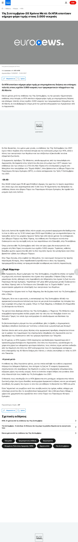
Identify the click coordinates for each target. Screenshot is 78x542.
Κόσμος (15, 8)
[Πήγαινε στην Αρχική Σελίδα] (8, 2)
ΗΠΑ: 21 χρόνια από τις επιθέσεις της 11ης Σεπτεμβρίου (22, 421)
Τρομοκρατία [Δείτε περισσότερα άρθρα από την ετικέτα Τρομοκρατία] (48, 441)
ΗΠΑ (21, 8)
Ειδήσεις (8, 8)
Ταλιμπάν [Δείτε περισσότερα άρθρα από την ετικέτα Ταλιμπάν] (8, 441)
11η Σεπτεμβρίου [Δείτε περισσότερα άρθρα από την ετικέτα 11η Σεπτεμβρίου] (62, 446)
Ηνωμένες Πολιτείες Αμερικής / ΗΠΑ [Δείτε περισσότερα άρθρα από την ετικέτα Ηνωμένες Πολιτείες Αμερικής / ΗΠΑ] (19, 446)
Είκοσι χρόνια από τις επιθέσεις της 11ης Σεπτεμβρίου (21, 433)
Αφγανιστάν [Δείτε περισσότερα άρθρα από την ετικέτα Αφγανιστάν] (44, 446)
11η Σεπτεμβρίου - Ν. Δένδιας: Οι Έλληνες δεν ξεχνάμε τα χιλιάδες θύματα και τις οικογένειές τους (36, 427)
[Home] (2, 8)
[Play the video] (39, 42)
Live (72, 3)
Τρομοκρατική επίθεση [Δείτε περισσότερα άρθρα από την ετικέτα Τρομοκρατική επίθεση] (27, 441)
